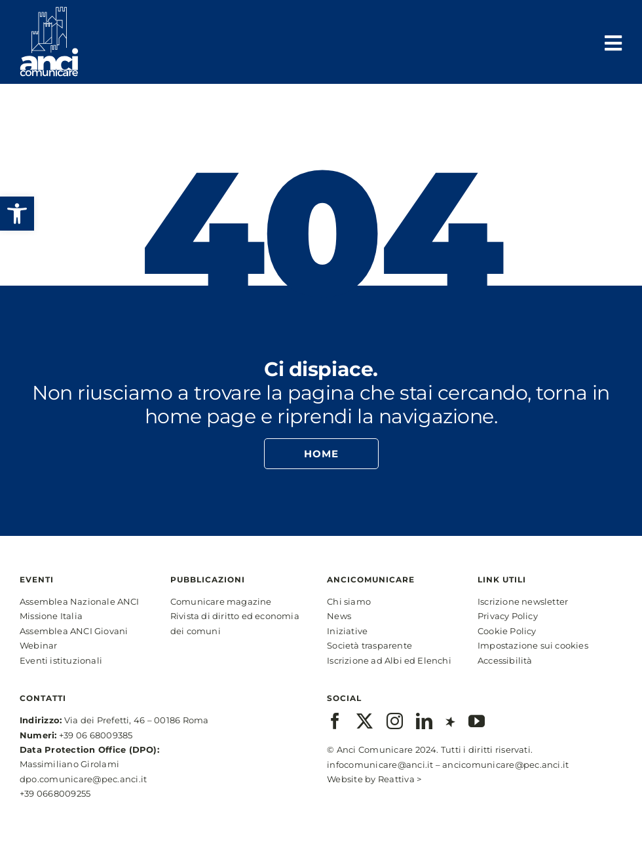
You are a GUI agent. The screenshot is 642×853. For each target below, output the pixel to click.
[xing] (450, 721)
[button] (17, 214)
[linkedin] (424, 721)
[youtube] (476, 721)
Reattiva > (399, 779)
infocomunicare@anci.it (380, 764)
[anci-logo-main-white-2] (49, 11)
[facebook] (335, 721)
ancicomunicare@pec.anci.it (505, 764)
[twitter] (364, 721)
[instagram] (395, 721)
